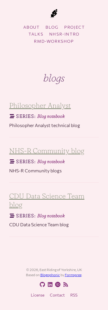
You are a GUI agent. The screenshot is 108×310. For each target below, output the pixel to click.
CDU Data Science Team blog (46, 200)
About (31, 27)
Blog (52, 27)
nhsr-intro (64, 34)
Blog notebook (51, 116)
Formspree (73, 275)
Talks (36, 34)
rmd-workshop (54, 41)
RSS (73, 295)
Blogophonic (50, 275)
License (37, 295)
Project (74, 27)
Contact (57, 295)
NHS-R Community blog (46, 151)
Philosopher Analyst (40, 105)
